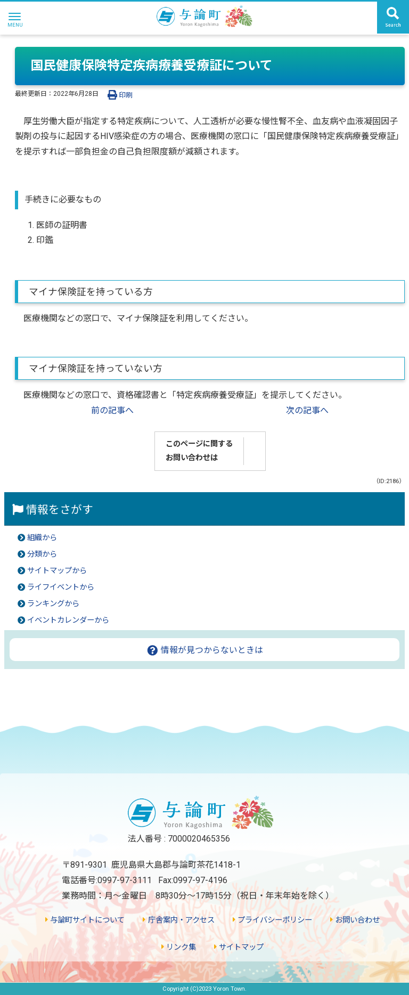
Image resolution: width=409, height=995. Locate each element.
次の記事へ (307, 410)
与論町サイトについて (85, 920)
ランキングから (53, 603)
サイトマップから (57, 570)
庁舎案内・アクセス (178, 920)
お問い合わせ (355, 920)
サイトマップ (239, 947)
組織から (42, 537)
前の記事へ (112, 410)
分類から (42, 554)
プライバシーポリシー (272, 920)
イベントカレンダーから (68, 620)
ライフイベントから (60, 587)
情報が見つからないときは (205, 650)
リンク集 (178, 947)
